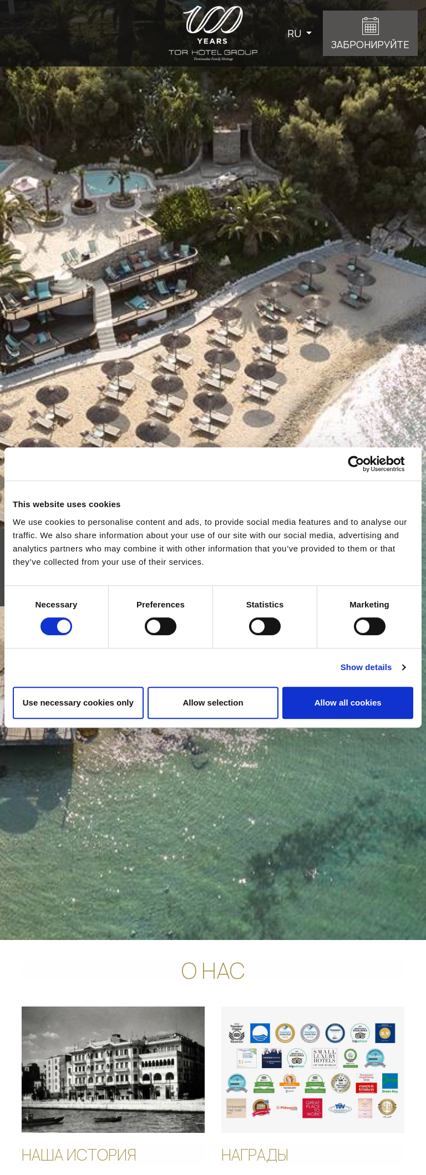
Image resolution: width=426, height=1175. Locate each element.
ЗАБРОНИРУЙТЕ (370, 44)
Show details (366, 667)
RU (295, 33)
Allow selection (212, 702)
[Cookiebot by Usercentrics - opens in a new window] (364, 464)
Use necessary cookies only (78, 702)
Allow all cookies (348, 702)
